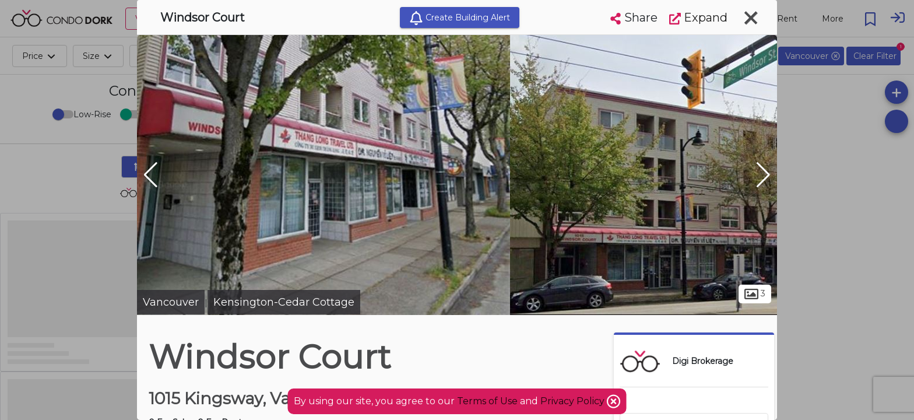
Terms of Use (487, 401)
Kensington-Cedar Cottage (283, 302)
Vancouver (171, 302)
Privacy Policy (573, 401)
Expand (698, 17)
